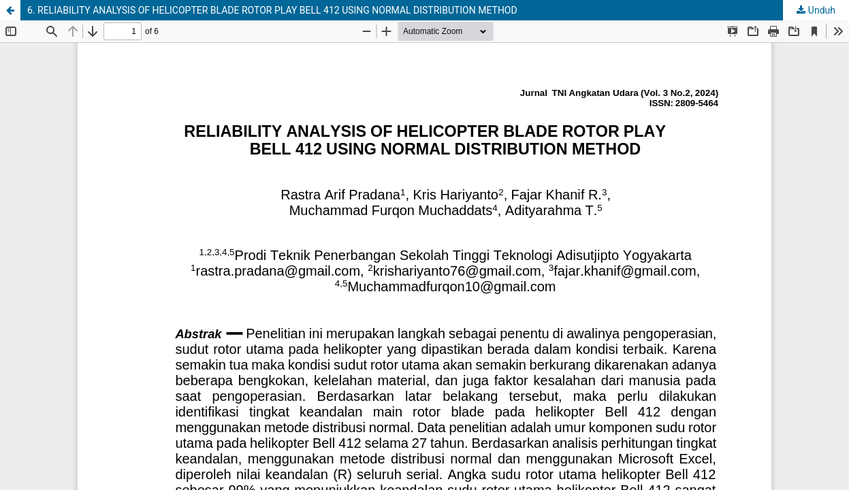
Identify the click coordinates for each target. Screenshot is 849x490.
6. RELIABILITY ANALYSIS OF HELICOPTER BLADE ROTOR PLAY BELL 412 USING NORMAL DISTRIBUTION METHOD (272, 10)
